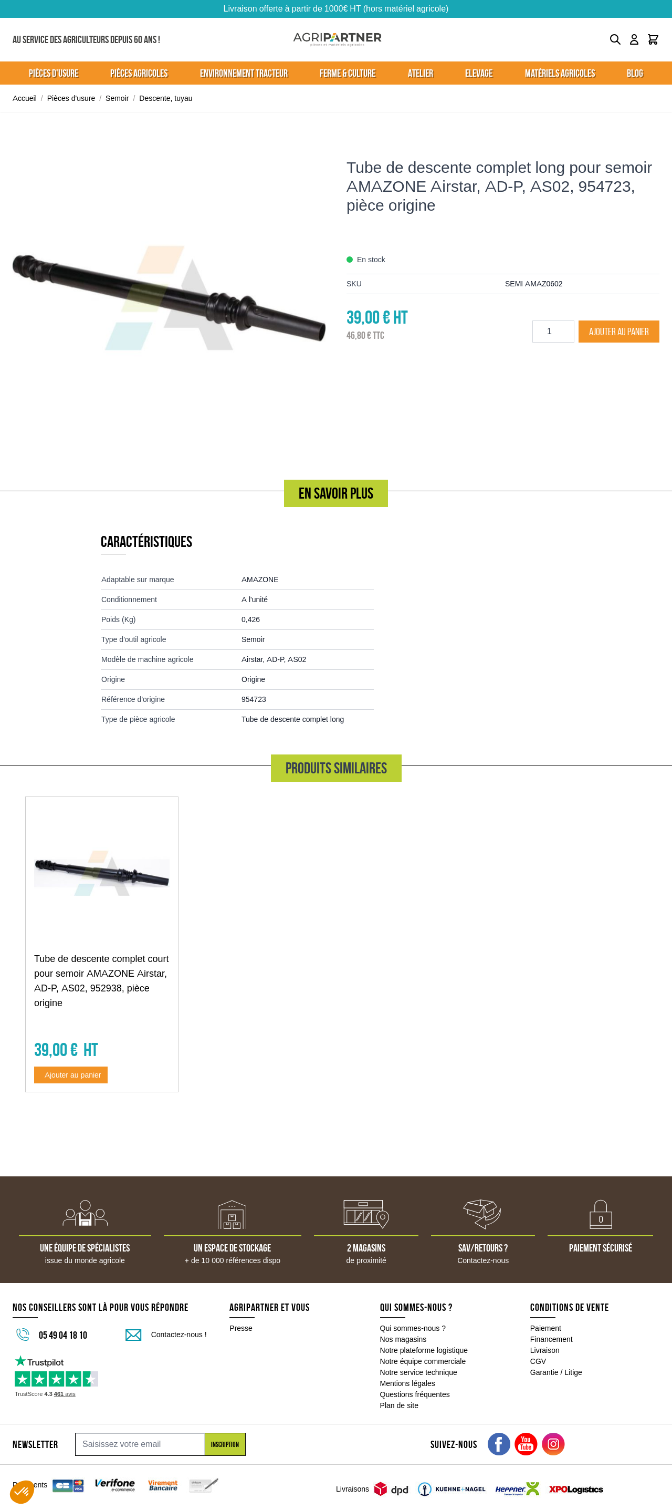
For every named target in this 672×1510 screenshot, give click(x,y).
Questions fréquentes (415, 1394)
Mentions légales (407, 1383)
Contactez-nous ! (179, 1334)
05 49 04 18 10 (63, 1335)
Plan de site (399, 1405)
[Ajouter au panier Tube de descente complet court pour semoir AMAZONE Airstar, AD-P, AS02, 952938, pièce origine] (71, 1075)
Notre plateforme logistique (424, 1350)
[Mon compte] (634, 39)
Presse (241, 1328)
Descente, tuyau (165, 98)
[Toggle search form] (615, 39)
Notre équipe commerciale (423, 1361)
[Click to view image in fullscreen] (169, 297)
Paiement (545, 1328)
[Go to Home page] (337, 39)
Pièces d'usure (71, 98)
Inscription (225, 1444)
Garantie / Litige (556, 1372)
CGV (538, 1361)
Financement (551, 1339)
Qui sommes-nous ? (413, 1328)
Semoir (117, 98)
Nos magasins (403, 1339)
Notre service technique (418, 1372)
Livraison (545, 1350)
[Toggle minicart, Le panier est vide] (653, 39)
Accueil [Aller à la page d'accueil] (25, 98)
